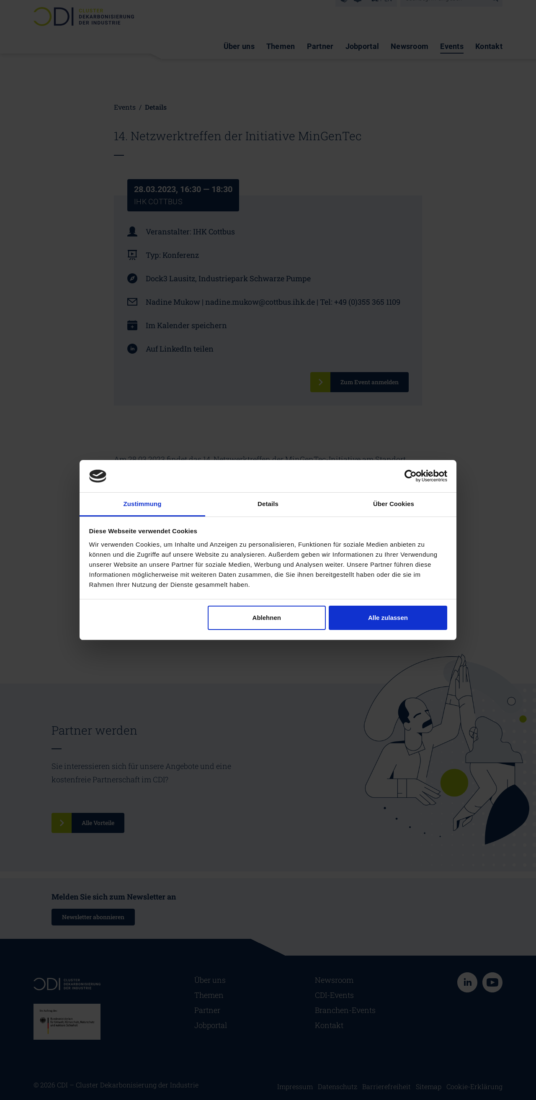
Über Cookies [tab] (393, 503)
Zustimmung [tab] (143, 503)
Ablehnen (267, 617)
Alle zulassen (388, 617)
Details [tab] (268, 503)
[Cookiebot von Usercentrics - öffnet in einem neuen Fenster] (410, 476)
